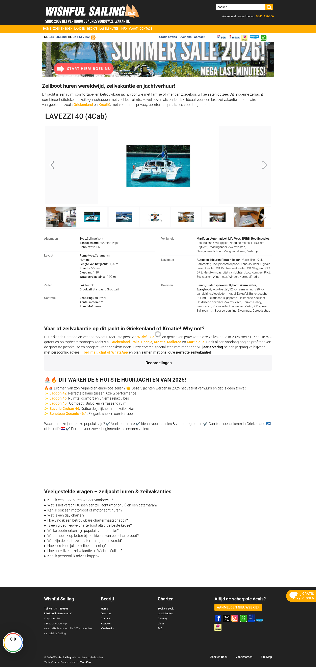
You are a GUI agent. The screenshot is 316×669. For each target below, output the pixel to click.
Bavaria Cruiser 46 (64, 410)
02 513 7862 (81, 37)
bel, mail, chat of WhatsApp (106, 354)
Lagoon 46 (58, 400)
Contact (146, 28)
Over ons (106, 615)
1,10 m (91, 274)
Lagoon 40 (58, 405)
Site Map (266, 659)
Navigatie (167, 262)
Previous (54, 166)
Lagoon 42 (58, 395)
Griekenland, (120, 344)
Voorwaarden (244, 659)
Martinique (195, 344)
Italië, (136, 344)
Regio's (92, 28)
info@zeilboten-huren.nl (58, 615)
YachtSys (85, 664)
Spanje (146, 344)
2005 (90, 249)
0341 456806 (264, 16)
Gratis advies (168, 37)
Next (262, 166)
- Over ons (184, 37)
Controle (50, 300)
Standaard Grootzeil (99, 291)
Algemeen (51, 240)
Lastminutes (108, 28)
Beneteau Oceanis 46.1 (68, 415)
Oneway (162, 620)
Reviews (106, 625)
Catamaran (95, 257)
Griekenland (84, 104)
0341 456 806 (58, 37)
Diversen (167, 287)
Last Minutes (165, 615)
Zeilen (48, 287)
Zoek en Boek (62, 28)
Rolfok (87, 287)
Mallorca (174, 344)
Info (124, 28)
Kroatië (104, 104)
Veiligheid (168, 240)
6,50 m (90, 270)
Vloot (133, 28)
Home (47, 28)
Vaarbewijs (107, 630)
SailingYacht (91, 240)
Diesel (91, 308)
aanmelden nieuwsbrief (238, 609)
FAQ (160, 630)
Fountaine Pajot (99, 245)
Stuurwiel (93, 300)
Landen (79, 28)
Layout (48, 257)
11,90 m (99, 266)
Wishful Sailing (149, 339)
